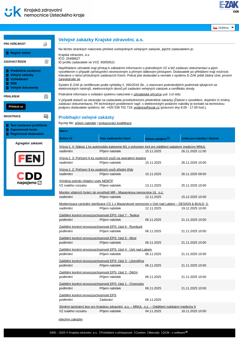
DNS (13, 83)
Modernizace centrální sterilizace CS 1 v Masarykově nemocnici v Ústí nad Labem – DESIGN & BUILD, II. (134, 204)
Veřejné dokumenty (24, 87)
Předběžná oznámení (25, 71)
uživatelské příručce (148, 94)
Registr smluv (20, 53)
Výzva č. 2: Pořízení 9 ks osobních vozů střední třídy (96, 169)
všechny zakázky (71, 319)
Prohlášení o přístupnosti (116, 332)
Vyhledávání (19, 79)
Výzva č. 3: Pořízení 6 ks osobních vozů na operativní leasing (102, 158)
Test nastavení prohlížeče (28, 125)
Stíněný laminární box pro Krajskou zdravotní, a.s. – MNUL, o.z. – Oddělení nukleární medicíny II (127, 306)
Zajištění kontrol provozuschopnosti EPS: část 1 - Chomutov (101, 284)
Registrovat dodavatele (27, 134)
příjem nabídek (85, 123)
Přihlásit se (16, 106)
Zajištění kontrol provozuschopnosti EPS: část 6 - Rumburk (100, 226)
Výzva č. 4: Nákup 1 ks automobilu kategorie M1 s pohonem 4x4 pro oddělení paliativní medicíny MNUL (132, 147)
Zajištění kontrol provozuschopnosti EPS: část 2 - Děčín (98, 272)
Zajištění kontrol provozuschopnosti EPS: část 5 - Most (97, 238)
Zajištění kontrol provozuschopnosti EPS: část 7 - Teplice (99, 215)
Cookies (140, 332)
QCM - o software (174, 332)
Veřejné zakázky (22, 75)
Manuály (154, 332)
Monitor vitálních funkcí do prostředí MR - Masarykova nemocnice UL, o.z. (111, 192)
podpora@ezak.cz (147, 107)
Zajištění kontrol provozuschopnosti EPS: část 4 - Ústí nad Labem (105, 249)
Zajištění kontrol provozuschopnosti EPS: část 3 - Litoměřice (101, 261)
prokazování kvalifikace (115, 123)
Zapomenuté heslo (23, 129)
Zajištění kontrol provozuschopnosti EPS (88, 295)
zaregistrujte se (69, 79)
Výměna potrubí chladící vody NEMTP (86, 181)
